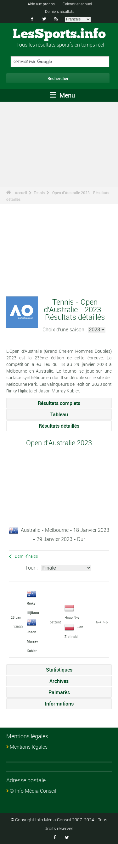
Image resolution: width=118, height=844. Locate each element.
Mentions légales (29, 746)
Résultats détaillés (59, 425)
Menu (62, 95)
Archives (59, 681)
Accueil (21, 192)
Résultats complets (59, 403)
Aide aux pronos (41, 3)
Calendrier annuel (77, 3)
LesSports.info (59, 34)
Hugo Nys (72, 617)
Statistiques (59, 669)
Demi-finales (26, 556)
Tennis (39, 192)
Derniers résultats (59, 11)
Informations (59, 703)
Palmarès (59, 692)
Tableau (59, 414)
